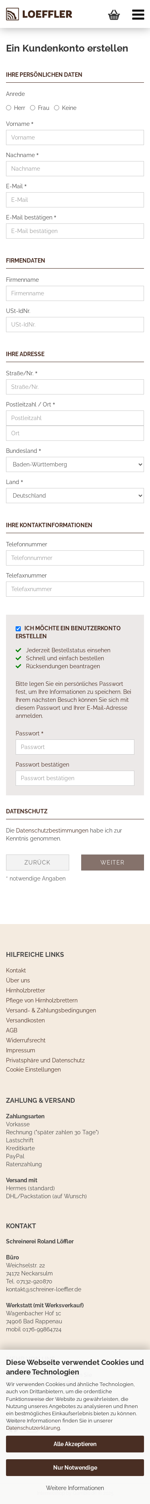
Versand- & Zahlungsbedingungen (51, 1010)
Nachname (21, 155)
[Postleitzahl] (75, 418)
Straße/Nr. (20, 373)
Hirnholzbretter (25, 990)
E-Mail (15, 186)
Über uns (18, 980)
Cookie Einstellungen (33, 1069)
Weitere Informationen (75, 1488)
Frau (43, 108)
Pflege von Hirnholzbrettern (42, 1000)
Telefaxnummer (26, 575)
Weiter (112, 862)
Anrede (15, 94)
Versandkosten (25, 1020)
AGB (11, 1030)
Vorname (18, 124)
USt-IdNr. (18, 311)
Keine (69, 108)
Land (13, 482)
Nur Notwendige (75, 1467)
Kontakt (16, 970)
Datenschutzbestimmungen (52, 830)
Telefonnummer (26, 544)
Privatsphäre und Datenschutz (45, 1060)
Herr (19, 108)
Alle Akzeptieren (75, 1444)
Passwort (28, 733)
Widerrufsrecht (26, 1040)
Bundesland (22, 451)
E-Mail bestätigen (30, 217)
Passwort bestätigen (42, 764)
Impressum (20, 1050)
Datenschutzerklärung (33, 1428)
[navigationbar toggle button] (138, 16)
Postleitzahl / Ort (29, 404)
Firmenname (22, 280)
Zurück (37, 862)
